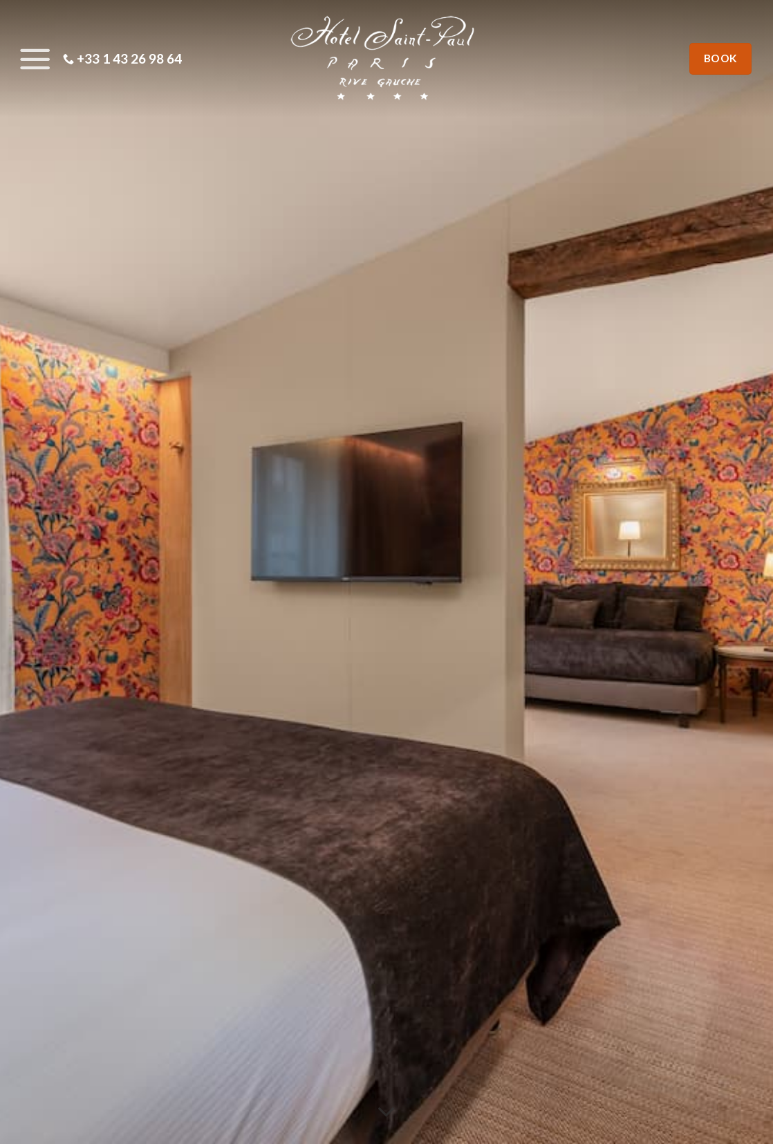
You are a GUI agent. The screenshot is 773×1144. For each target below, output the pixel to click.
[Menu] (31, 58)
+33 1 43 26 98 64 (122, 58)
